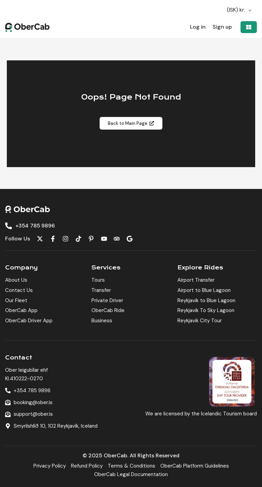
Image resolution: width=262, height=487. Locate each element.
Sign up (222, 27)
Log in (197, 27)
